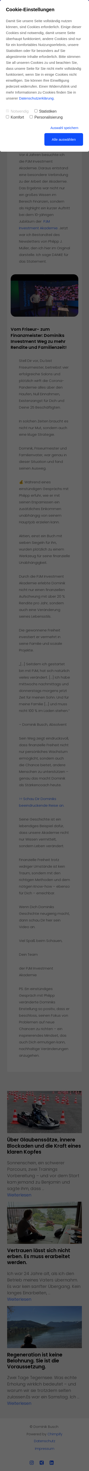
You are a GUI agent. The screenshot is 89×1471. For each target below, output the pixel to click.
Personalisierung (46, 117)
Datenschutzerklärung (36, 98)
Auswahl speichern (64, 128)
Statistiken (45, 111)
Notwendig (17, 111)
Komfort (15, 117)
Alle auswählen (64, 139)
